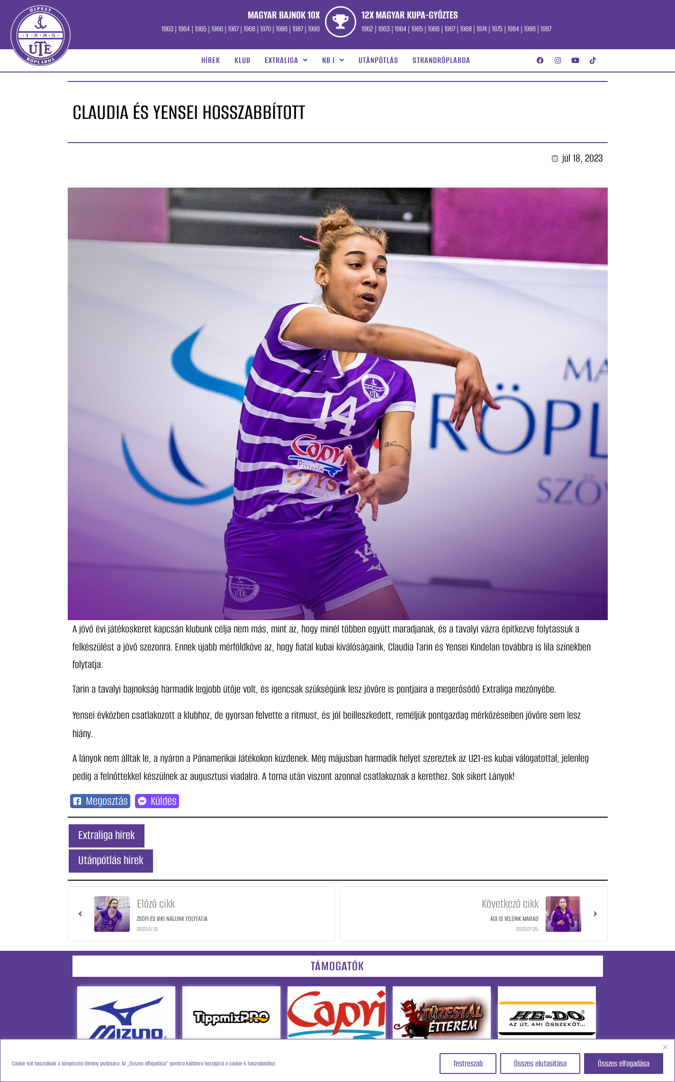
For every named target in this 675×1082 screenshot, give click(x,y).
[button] (286, 60)
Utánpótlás (378, 60)
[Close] (665, 1047)
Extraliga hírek (106, 835)
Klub (242, 60)
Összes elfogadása (623, 1063)
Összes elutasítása (540, 1063)
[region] (337, 1060)
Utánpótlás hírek (111, 860)
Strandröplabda (441, 60)
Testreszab (468, 1063)
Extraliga (286, 60)
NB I (333, 60)
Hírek (210, 60)
